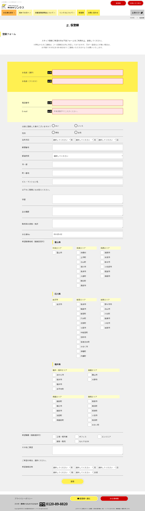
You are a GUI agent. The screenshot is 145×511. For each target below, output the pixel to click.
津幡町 (83, 351)
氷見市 (107, 257)
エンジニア (106, 436)
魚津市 (83, 271)
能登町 (83, 313)
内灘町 (83, 356)
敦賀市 (94, 401)
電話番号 (25, 102)
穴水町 (83, 318)
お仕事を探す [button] (9, 12)
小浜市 (94, 415)
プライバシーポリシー (23, 498)
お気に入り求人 (135, 3)
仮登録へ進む (84, 498)
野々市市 (108, 304)
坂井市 (59, 379)
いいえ (80, 125)
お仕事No (26, 234)
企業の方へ (137, 12)
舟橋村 (83, 252)
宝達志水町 (85, 341)
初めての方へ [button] (25, 12)
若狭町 (94, 410)
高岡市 (107, 252)
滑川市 (83, 266)
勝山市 (94, 374)
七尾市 (83, 327)
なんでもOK (84, 441)
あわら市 (60, 374)
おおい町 (95, 424)
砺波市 (107, 271)
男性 (57, 132)
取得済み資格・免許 (30, 224)
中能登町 (84, 332)
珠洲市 (83, 304)
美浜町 (94, 406)
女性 (79, 132)
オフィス (82, 436)
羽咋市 (83, 337)
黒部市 (83, 285)
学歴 (24, 199)
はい (57, 125)
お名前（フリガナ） (30, 81)
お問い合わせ (93, 12)
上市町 (83, 257)
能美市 (107, 318)
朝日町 (83, 280)
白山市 (107, 309)
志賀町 (83, 323)
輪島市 (83, 309)
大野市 (94, 379)
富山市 (59, 252)
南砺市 (107, 276)
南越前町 (60, 420)
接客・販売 (61, 441)
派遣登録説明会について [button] (45, 12)
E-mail (25, 111)
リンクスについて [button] (66, 12)
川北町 (107, 313)
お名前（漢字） (28, 72)
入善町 (83, 276)
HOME (132, 18)
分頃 (96, 472)
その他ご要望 (27, 447)
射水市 (107, 262)
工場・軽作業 (62, 436)
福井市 (59, 384)
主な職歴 (25, 211)
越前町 (59, 401)
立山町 (83, 262)
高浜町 (94, 420)
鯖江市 (59, 406)
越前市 (59, 410)
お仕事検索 (114, 498)
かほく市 (84, 346)
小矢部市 (108, 266)
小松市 (107, 323)
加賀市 (107, 327)
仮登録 (118, 3)
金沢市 (59, 304)
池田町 (59, 415)
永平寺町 (60, 389)
